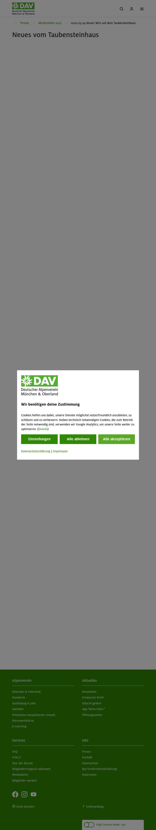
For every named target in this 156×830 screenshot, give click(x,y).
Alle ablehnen (78, 439)
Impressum (60, 451)
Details (43, 429)
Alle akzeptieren (116, 439)
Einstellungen (39, 439)
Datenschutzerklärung (35, 451)
